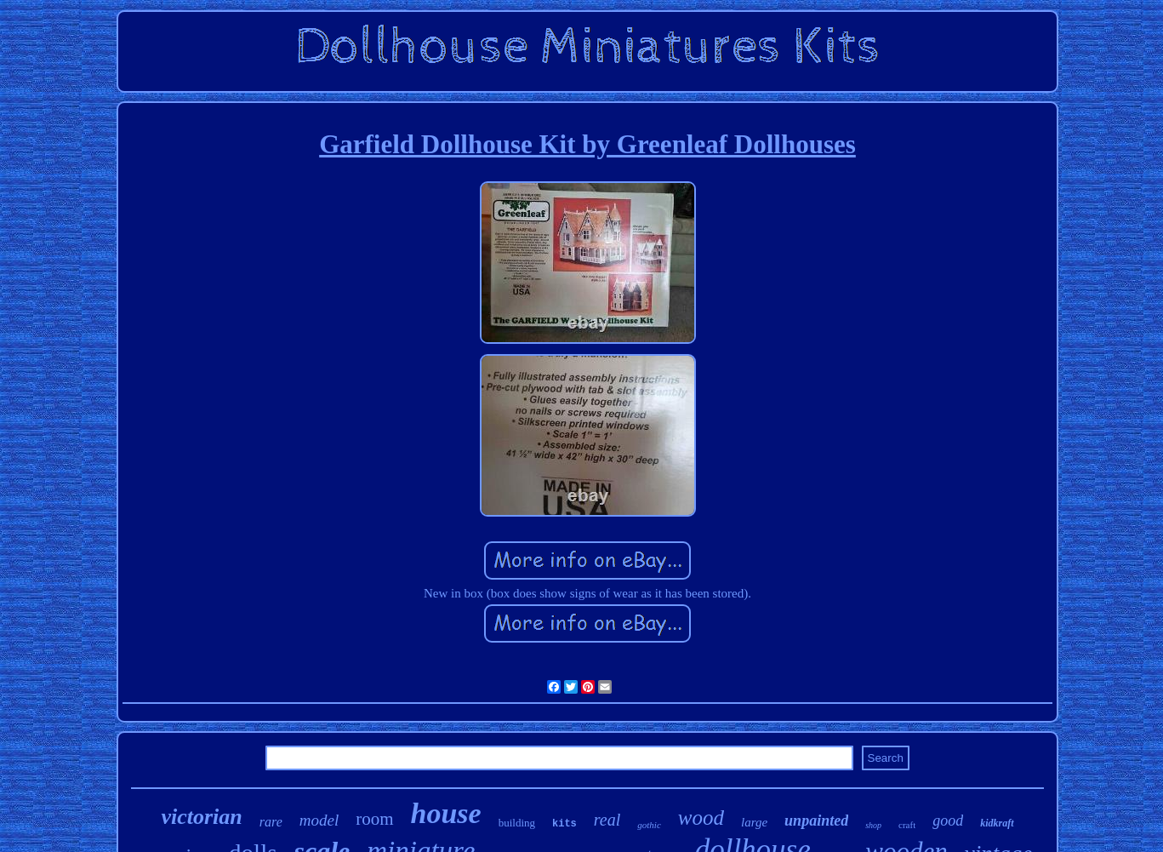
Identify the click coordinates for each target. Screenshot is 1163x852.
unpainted (816, 820)
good (947, 820)
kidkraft (996, 823)
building (517, 822)
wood (701, 817)
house (446, 813)
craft (906, 825)
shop (873, 825)
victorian (201, 816)
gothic (649, 825)
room (374, 819)
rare (270, 822)
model (319, 820)
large (754, 822)
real (607, 819)
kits (564, 824)
